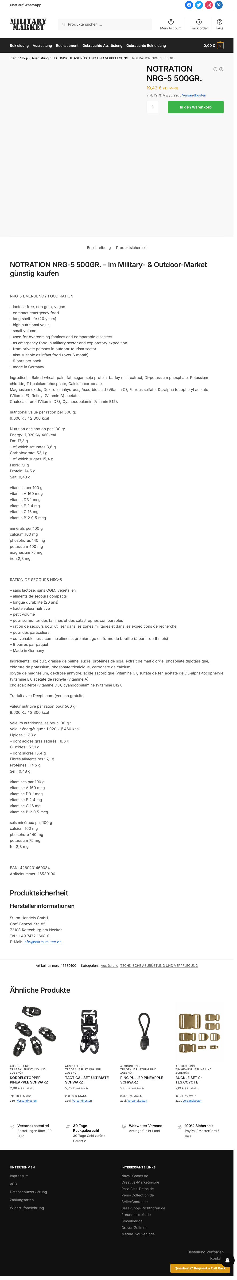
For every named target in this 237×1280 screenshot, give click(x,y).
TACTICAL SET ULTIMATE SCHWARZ (87, 1080)
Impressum (19, 1176)
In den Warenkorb (196, 107)
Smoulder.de (132, 1221)
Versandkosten (194, 95)
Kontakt (217, 1258)
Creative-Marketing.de (140, 1182)
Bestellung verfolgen (205, 1252)
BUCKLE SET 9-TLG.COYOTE (188, 1080)
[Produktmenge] (152, 107)
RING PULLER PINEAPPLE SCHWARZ (141, 1080)
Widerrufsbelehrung (27, 1208)
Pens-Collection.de (137, 1195)
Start (12, 58)
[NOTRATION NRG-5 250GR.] (215, 69)
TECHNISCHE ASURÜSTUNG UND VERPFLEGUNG (90, 58)
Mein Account (171, 24)
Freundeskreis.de (136, 1214)
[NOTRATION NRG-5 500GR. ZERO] (221, 69)
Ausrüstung (40, 58)
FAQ (219, 24)
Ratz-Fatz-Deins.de (137, 1189)
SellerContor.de (134, 1202)
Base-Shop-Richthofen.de (143, 1208)
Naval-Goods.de (134, 1176)
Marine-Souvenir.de (138, 1234)
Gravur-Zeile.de (134, 1227)
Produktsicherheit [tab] (131, 247)
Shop (24, 58)
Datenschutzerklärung (28, 1192)
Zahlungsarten (22, 1200)
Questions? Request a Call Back (200, 1268)
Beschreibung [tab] (99, 247)
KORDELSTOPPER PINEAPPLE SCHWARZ (29, 1080)
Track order (199, 24)
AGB (13, 1184)
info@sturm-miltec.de (42, 941)
